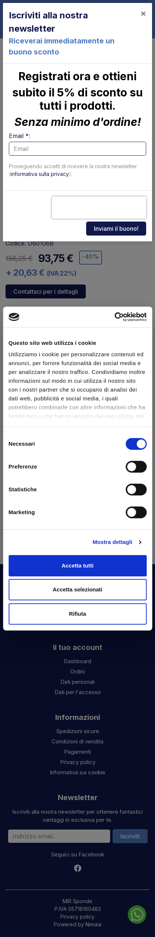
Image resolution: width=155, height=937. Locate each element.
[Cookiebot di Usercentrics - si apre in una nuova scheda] (114, 317)
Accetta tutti (77, 565)
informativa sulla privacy (40, 174)
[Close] (143, 13)
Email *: (19, 135)
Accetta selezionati (77, 589)
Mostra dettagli (112, 542)
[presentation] (99, 208)
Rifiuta (77, 614)
